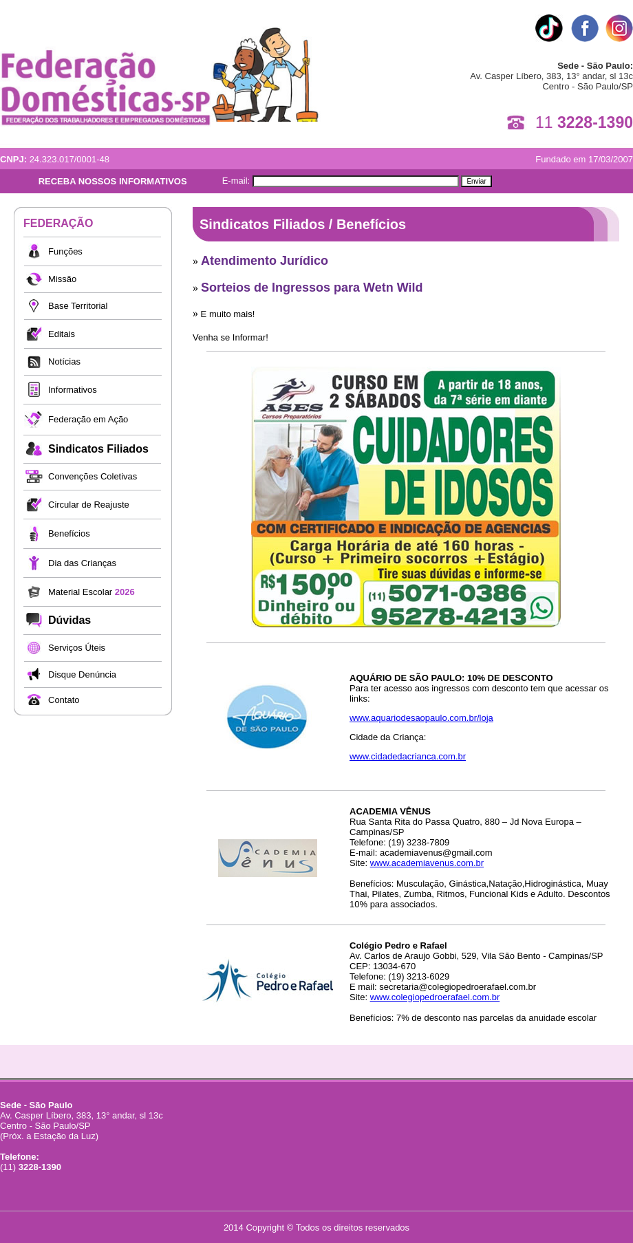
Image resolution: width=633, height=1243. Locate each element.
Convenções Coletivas (92, 476)
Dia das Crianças (82, 563)
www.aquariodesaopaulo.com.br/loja (421, 718)
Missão (62, 279)
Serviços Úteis (76, 647)
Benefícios (69, 533)
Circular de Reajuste (88, 504)
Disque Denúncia (82, 674)
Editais (61, 334)
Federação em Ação (88, 419)
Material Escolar (91, 592)
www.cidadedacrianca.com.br (408, 756)
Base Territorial (77, 306)
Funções (65, 251)
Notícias (64, 361)
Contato (64, 700)
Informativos (72, 390)
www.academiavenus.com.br (427, 863)
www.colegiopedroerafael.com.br (435, 997)
